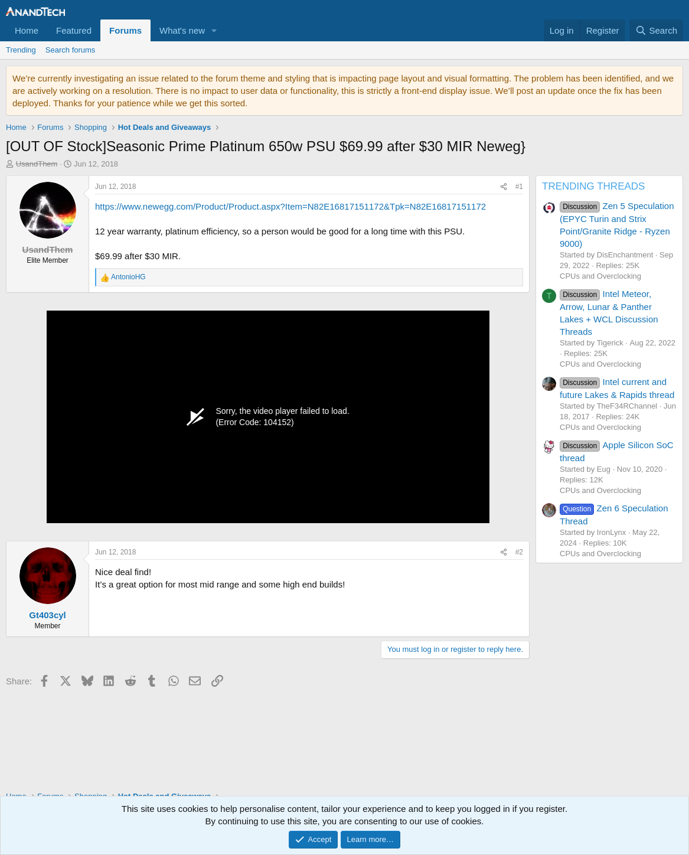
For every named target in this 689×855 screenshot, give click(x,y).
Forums (125, 30)
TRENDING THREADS (593, 186)
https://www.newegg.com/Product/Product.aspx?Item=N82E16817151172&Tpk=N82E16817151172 (290, 206)
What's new (182, 30)
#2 (519, 552)
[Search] (656, 30)
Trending (21, 49)
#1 (519, 186)
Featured (74, 30)
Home (26, 30)
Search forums (70, 49)
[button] (214, 30)
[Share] (503, 187)
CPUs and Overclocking (600, 276)
